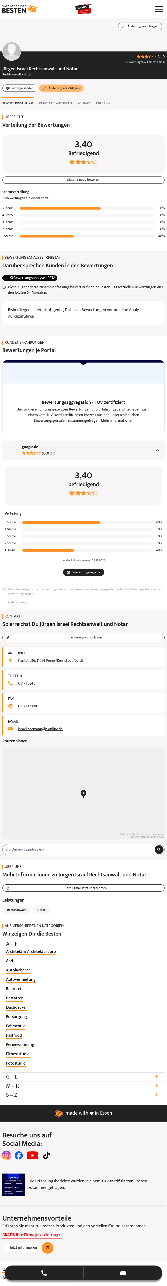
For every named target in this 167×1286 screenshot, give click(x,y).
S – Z (83, 1095)
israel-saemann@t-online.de (40, 729)
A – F (83, 944)
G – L (83, 1077)
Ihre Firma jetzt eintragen (32, 1235)
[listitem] (31, 952)
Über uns (103, 103)
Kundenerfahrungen (55, 103)
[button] (83, 1273)
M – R (83, 1086)
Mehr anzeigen (18, 602)
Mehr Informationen (117, 421)
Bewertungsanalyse (18, 103)
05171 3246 (26, 684)
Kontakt (83, 103)
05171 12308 (27, 707)
